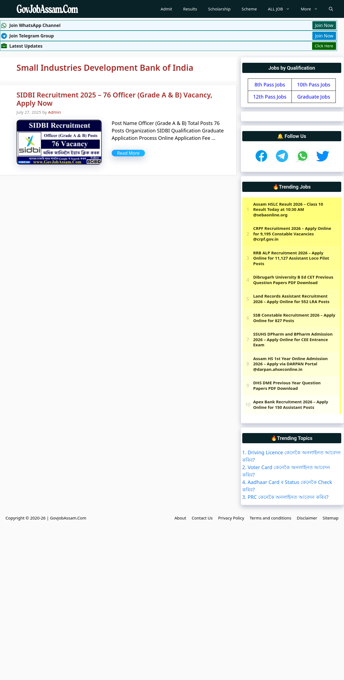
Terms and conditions (270, 518)
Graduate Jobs (313, 96)
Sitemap (331, 518)
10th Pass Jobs (313, 84)
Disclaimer (307, 518)
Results (190, 9)
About (180, 518)
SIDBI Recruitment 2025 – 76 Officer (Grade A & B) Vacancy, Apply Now (114, 99)
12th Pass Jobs (269, 96)
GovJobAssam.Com (68, 518)
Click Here (324, 45)
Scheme (249, 9)
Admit (166, 9)
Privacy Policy (231, 518)
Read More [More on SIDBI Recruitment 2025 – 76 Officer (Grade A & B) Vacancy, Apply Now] (128, 153)
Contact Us (202, 518)
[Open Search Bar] (331, 9)
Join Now (324, 25)
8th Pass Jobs (270, 84)
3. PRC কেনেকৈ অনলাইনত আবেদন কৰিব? (285, 497)
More (312, 9)
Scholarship (219, 9)
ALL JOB (281, 9)
